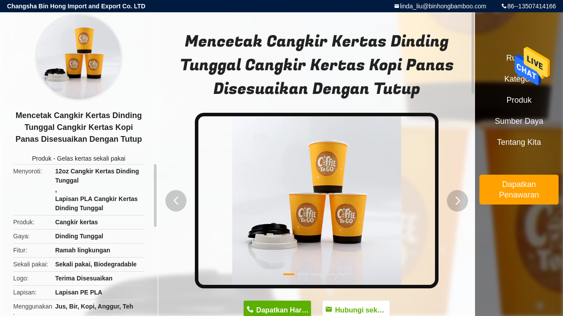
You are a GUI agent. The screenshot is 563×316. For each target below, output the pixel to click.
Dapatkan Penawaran (519, 189)
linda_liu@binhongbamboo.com (443, 6)
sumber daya (519, 121)
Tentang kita (519, 142)
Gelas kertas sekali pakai (91, 158)
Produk (41, 158)
